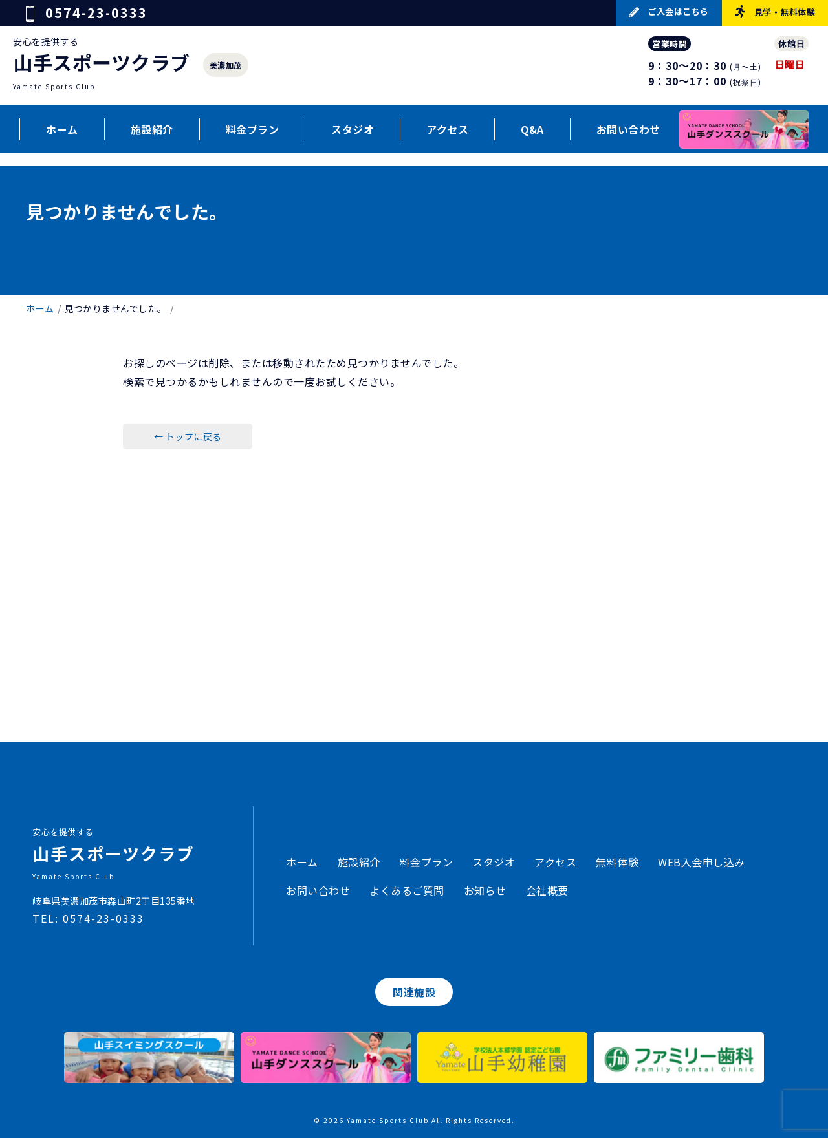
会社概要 (547, 890)
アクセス (447, 129)
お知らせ (485, 890)
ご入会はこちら (669, 11)
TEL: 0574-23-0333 (88, 918)
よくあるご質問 (406, 890)
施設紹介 (152, 129)
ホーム (62, 129)
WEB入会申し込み (701, 862)
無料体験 (617, 862)
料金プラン (252, 129)
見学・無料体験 (775, 11)
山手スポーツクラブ (101, 62)
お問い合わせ (628, 129)
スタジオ (352, 129)
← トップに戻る (188, 436)
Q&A (532, 129)
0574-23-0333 (86, 12)
